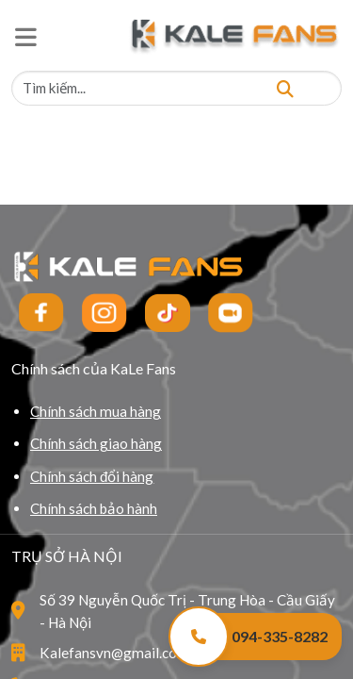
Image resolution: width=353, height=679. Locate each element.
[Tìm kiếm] (285, 88)
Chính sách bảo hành (93, 508)
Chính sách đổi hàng (91, 476)
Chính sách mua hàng (95, 411)
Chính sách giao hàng (96, 443)
